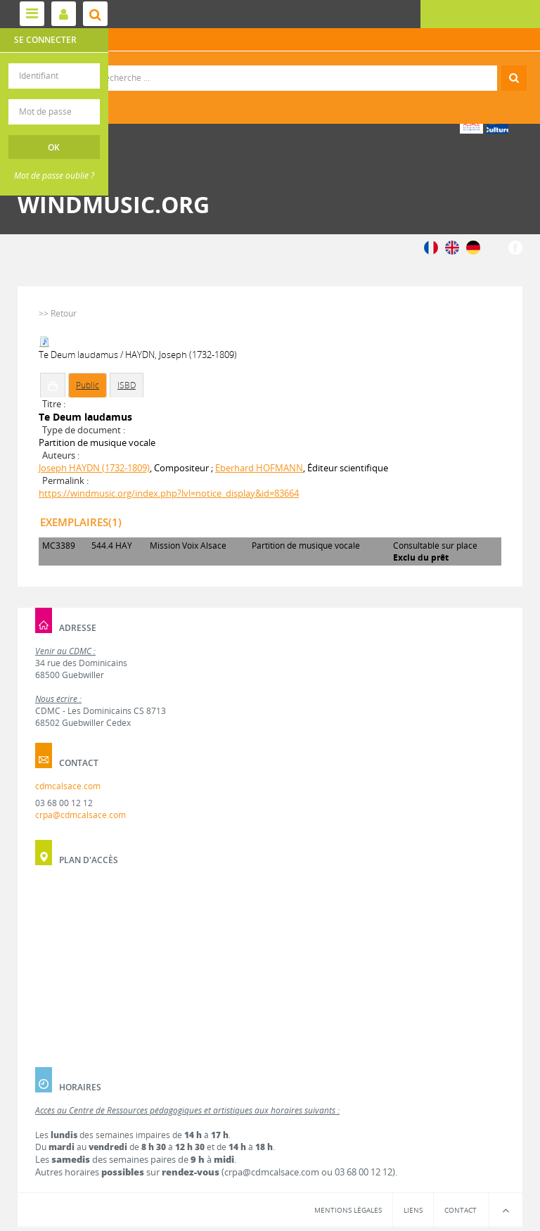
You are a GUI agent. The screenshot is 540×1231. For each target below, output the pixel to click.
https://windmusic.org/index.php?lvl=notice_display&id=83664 (169, 493)
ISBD (126, 385)
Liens (413, 1210)
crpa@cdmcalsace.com (80, 815)
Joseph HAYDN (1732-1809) (94, 467)
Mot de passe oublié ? (54, 175)
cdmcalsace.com (68, 786)
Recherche (270, 65)
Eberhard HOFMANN (259, 467)
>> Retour (58, 313)
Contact (460, 1210)
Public (87, 385)
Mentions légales (348, 1210)
